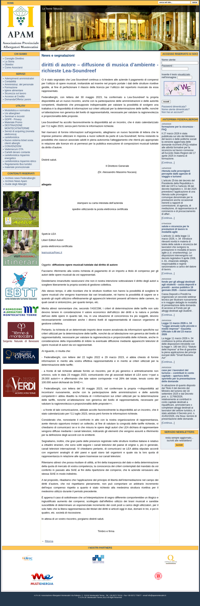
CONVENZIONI (13, 146)
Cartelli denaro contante (17, 152)
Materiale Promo (13, 122)
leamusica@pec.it (52, 252)
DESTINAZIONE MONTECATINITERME (17, 127)
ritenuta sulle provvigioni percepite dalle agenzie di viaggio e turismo (176, 174)
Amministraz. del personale (19, 84)
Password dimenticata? (174, 106)
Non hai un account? (173, 112)
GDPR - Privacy (13, 119)
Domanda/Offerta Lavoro (18, 99)
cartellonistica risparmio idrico (20, 161)
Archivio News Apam (16, 181)
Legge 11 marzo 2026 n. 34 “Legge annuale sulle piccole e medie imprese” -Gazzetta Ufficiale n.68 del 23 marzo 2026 (179, 329)
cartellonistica (12, 137)
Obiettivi (9, 64)
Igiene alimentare (14, 90)
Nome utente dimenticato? (176, 109)
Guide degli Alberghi (16, 184)
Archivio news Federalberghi (20, 178)
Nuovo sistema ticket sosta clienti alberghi (19, 142)
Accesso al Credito (15, 96)
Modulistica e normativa (17, 110)
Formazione (11, 87)
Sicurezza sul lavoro (15, 93)
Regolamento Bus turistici (18, 164)
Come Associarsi (14, 67)
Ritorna (49, 541)
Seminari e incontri (15, 116)
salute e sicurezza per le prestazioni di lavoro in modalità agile (175, 229)
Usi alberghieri (12, 113)
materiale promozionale (17, 167)
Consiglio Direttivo (14, 58)
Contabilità (10, 81)
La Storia (9, 61)
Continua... (168, 162)
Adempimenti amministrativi (19, 78)
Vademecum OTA (14, 149)
